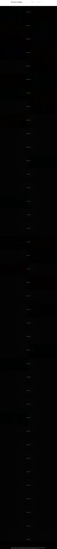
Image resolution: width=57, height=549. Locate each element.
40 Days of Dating (16, 2)
